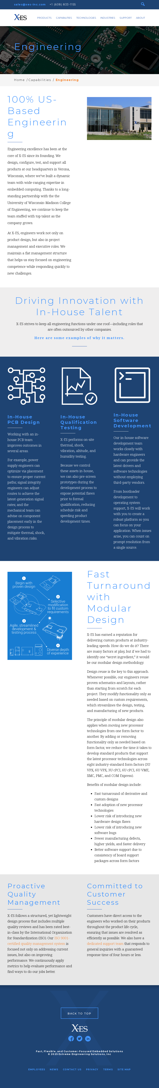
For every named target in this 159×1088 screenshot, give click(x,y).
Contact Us (72, 1069)
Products (44, 17)
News (54, 1069)
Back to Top (79, 1013)
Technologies (86, 17)
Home (19, 80)
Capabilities (64, 17)
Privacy (92, 1069)
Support (126, 17)
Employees (36, 1069)
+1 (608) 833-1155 (63, 4)
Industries (107, 17)
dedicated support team (105, 943)
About (140, 17)
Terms (108, 1069)
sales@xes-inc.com (30, 4)
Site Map (124, 1069)
